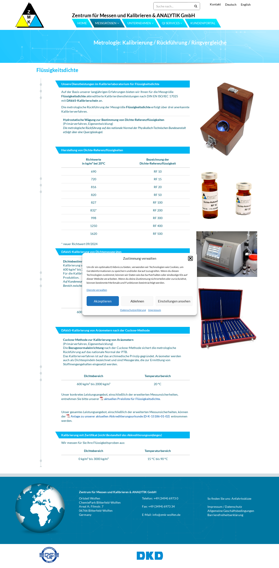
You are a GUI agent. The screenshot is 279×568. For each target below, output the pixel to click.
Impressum (154, 310)
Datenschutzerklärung (133, 310)
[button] (190, 258)
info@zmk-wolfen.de (166, 515)
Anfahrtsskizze (241, 498)
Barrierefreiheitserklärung (225, 515)
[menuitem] (228, 4)
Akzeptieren (102, 301)
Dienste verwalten (97, 290)
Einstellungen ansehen (174, 301)
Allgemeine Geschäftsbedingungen (230, 511)
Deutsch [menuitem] (230, 4)
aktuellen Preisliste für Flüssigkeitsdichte (132, 399)
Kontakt (215, 4)
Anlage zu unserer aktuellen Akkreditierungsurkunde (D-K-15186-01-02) (120, 416)
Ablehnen (137, 301)
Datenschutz (233, 506)
